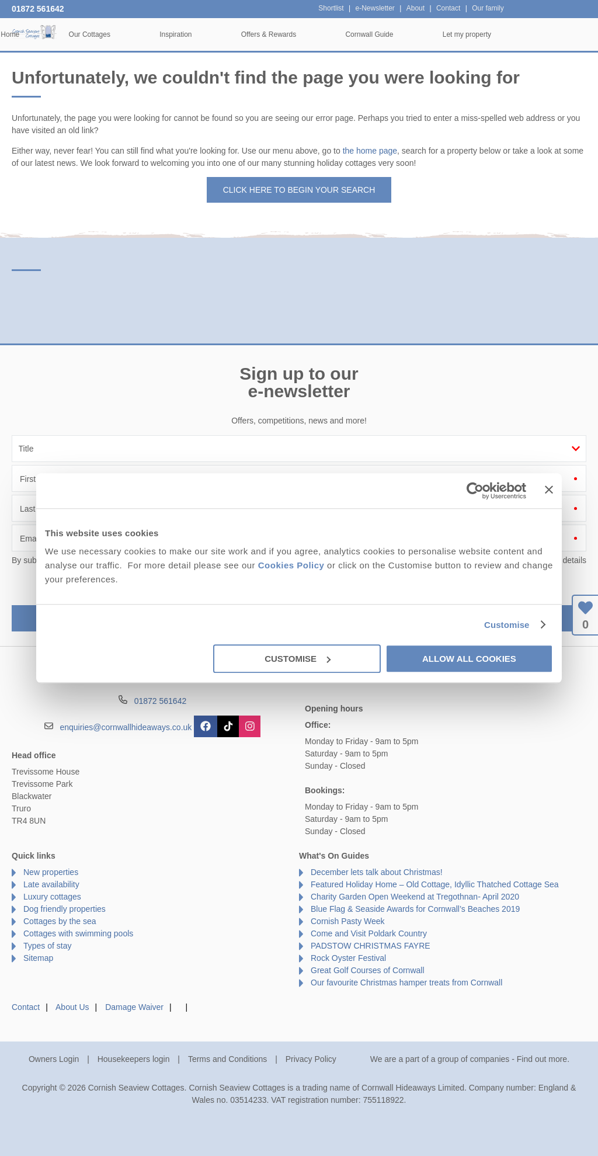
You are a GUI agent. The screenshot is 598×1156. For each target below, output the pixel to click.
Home (92, 34)
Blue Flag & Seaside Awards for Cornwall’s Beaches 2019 (415, 909)
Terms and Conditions (227, 1059)
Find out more (542, 1059)
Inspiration (258, 34)
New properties (50, 872)
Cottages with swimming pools (78, 933)
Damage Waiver (134, 1007)
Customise (507, 625)
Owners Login (54, 1059)
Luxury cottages (52, 896)
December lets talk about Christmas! (377, 872)
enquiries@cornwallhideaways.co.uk (126, 727)
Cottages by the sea (59, 921)
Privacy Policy (311, 1059)
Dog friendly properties (64, 909)
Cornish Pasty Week (348, 921)
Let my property (549, 34)
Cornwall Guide (451, 34)
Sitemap (38, 958)
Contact (26, 1007)
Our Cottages (171, 34)
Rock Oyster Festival (348, 958)
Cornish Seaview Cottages (35, 33)
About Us (72, 1007)
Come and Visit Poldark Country (369, 933)
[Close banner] (549, 489)
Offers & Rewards (351, 34)
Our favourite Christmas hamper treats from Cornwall (406, 982)
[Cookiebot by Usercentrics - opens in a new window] (475, 490)
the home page (370, 150)
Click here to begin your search (299, 190)
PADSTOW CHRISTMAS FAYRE (370, 945)
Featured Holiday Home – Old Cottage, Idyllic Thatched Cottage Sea (435, 884)
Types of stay (47, 945)
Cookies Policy (291, 565)
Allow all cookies (469, 659)
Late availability (51, 884)
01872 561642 (38, 8)
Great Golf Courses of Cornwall (368, 970)
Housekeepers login (134, 1059)
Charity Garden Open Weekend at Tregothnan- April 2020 (415, 896)
